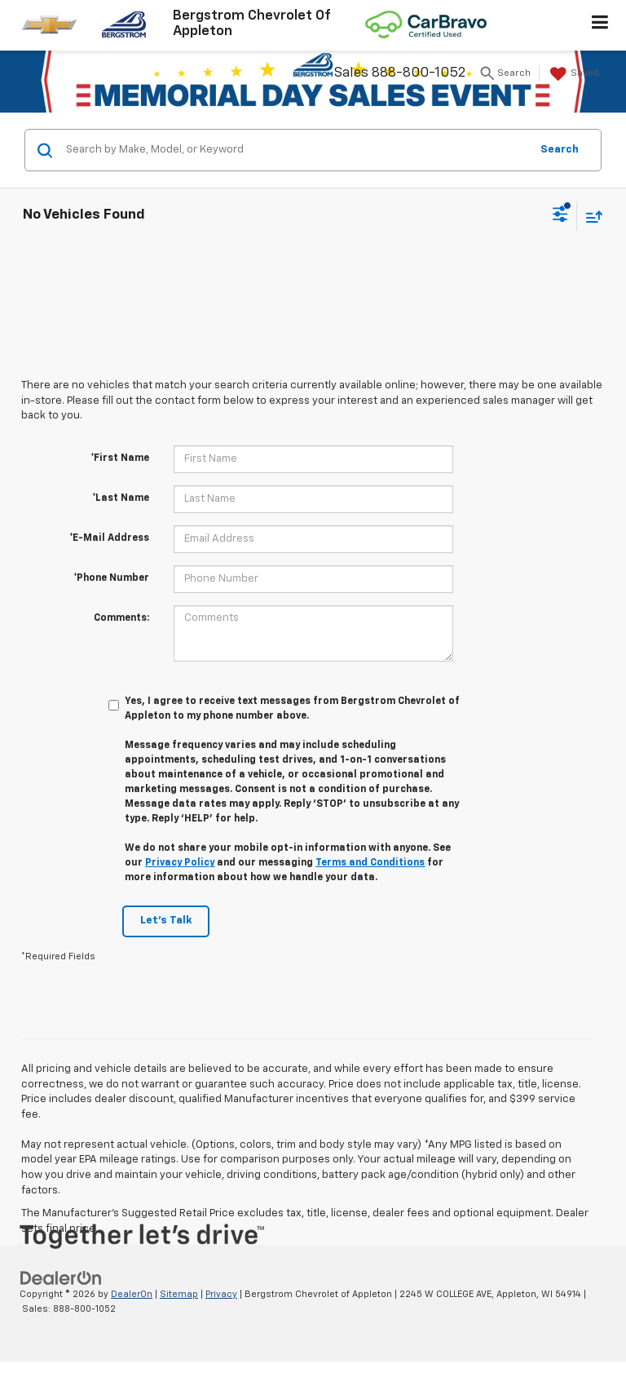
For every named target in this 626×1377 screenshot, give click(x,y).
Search (559, 149)
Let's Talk (166, 920)
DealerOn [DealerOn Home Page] (131, 1294)
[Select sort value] (590, 216)
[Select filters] (560, 216)
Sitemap (179, 1294)
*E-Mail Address (109, 538)
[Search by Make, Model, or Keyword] (295, 150)
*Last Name (120, 498)
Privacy (221, 1294)
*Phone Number (111, 578)
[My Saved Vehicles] (572, 74)
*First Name (119, 458)
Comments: (121, 618)
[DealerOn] (61, 1278)
